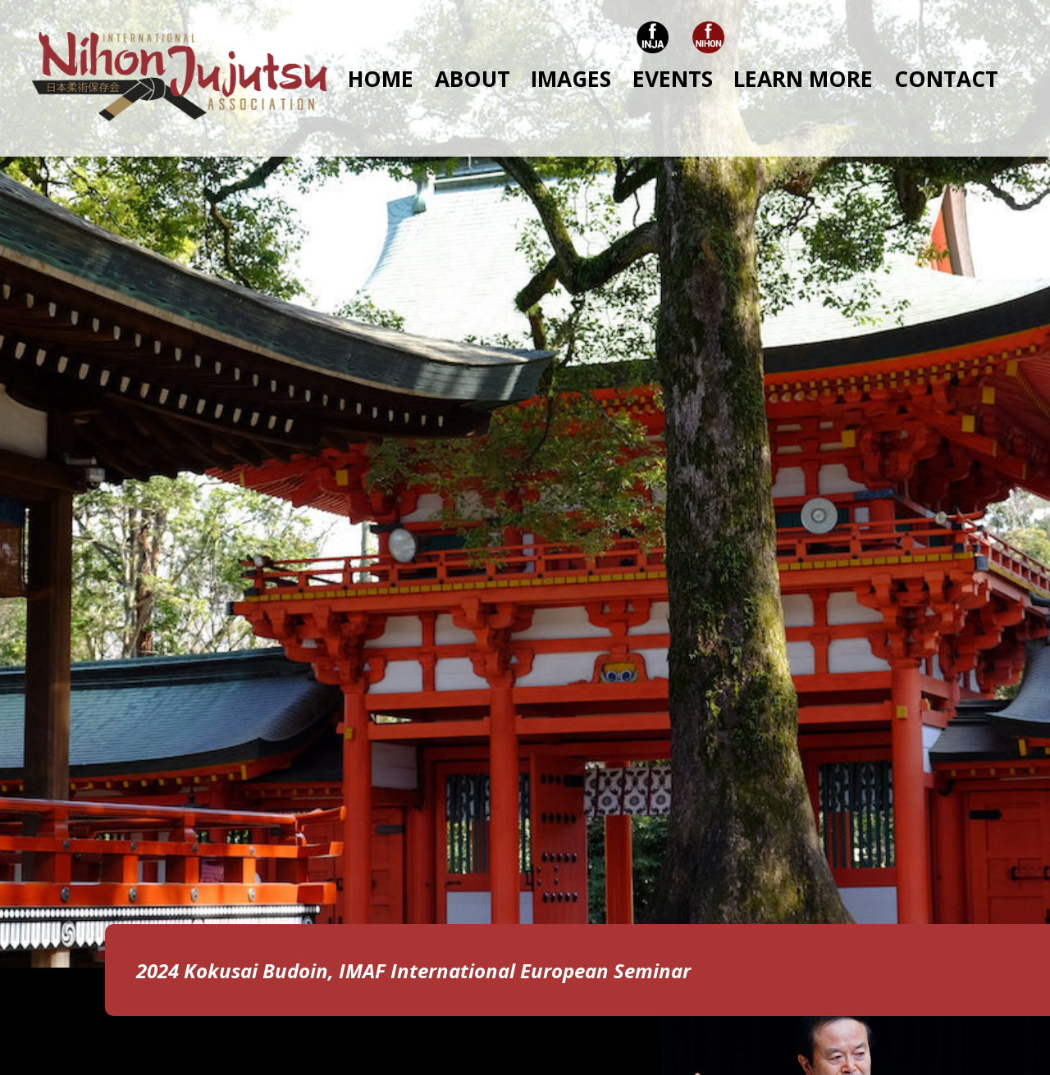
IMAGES (571, 78)
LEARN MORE (803, 78)
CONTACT (946, 78)
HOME (380, 78)
